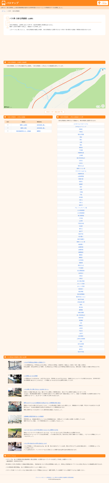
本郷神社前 (81, 152)
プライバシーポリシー (41, 477)
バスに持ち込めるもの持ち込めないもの (35, 443)
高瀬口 (81, 129)
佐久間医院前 (80, 270)
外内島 (81, 197)
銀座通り (80, 244)
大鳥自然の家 (80, 302)
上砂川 (81, 333)
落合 (81, 137)
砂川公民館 (81, 344)
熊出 (81, 145)
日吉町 (81, 226)
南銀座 (81, 262)
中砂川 (81, 331)
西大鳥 (81, 307)
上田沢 (81, 328)
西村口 (81, 325)
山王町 (81, 221)
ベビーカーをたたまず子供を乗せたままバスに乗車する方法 (41, 430)
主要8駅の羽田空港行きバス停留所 (34, 416)
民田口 (81, 181)
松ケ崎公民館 (80, 281)
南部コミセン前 (81, 168)
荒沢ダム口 (81, 166)
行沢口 (81, 160)
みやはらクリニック (81, 126)
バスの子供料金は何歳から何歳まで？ (34, 362)
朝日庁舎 (80, 234)
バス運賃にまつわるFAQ (31, 376)
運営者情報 (70, 477)
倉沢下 (81, 231)
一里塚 (81, 192)
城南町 (81, 184)
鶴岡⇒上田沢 (23, 125)
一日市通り (81, 260)
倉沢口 (81, 349)
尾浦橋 (81, 320)
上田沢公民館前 (81, 338)
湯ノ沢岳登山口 (81, 315)
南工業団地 (81, 215)
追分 (81, 187)
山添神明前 (81, 176)
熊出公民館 (81, 134)
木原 (81, 142)
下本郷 (81, 150)
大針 (81, 341)
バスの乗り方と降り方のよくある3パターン (36, 389)
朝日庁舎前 (81, 299)
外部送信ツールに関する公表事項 (54, 477)
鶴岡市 (39, 131)
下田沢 (81, 346)
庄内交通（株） (41, 125)
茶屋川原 (80, 179)
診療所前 (80, 247)
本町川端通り (80, 239)
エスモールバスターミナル (81, 124)
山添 (81, 189)
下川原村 (80, 268)
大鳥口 (81, 276)
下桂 (81, 194)
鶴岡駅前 (80, 252)
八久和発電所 (80, 210)
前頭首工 (80, 289)
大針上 (81, 200)
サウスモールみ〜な (81, 171)
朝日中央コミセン (81, 297)
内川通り (80, 236)
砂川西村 (80, 336)
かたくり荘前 (80, 283)
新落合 (81, 147)
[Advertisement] (54, 47)
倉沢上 (81, 228)
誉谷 (81, 304)
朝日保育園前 (80, 294)
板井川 (81, 205)
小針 (81, 323)
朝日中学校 (81, 352)
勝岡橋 (81, 310)
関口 (81, 139)
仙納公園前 (81, 312)
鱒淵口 (81, 255)
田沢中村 (80, 317)
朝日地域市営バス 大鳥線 (23, 131)
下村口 (81, 132)
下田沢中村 (81, 223)
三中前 (81, 218)
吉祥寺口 (80, 273)
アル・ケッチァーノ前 (81, 207)
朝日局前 (80, 291)
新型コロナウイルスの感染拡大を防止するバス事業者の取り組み (42, 403)
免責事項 (65, 477)
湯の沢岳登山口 (81, 158)
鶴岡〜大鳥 (24, 128)
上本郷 (81, 155)
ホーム (3, 11)
